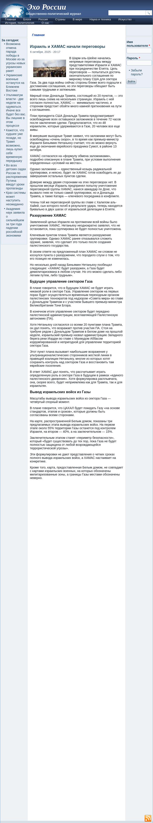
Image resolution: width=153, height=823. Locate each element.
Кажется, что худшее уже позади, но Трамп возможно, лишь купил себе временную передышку (15, 145)
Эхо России (46, 7)
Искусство (125, 19)
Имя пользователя (138, 44)
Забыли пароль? (137, 72)
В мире (77, 19)
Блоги (27, 19)
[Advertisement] (76, 652)
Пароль (133, 58)
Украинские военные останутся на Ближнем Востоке (15, 82)
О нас (45, 22)
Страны (60, 19)
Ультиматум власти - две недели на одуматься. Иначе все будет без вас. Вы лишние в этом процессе (16, 110)
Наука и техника (100, 19)
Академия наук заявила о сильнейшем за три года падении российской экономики (15, 222)
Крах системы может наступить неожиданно (16, 198)
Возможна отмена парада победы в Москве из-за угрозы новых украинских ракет (15, 57)
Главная (10, 19)
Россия (43, 19)
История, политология (19, 22)
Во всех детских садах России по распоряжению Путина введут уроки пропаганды (16, 177)
